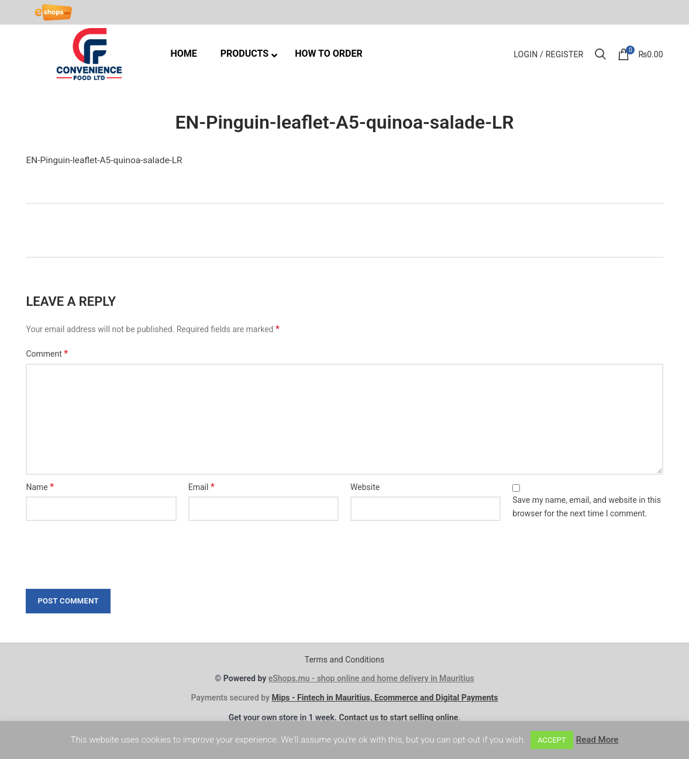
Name (40, 486)
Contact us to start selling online (398, 717)
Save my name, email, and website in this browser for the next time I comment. (586, 506)
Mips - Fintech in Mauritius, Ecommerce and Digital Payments (384, 697)
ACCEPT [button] (552, 740)
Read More (597, 739)
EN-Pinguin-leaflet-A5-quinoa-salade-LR (104, 160)
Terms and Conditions (345, 659)
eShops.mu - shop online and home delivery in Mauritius (371, 678)
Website (365, 487)
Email (201, 486)
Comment (47, 353)
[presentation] (109, 551)
